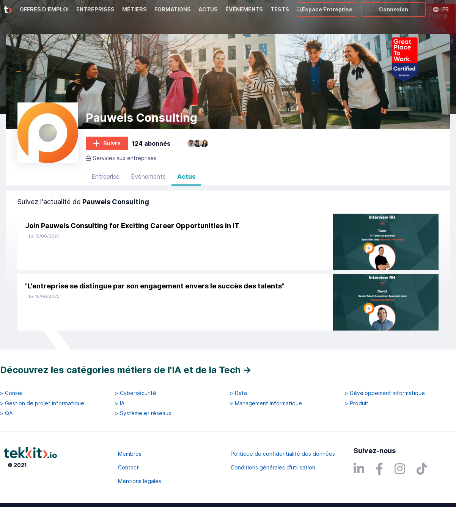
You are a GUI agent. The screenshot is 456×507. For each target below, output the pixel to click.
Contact (128, 467)
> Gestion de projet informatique (42, 403)
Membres (130, 453)
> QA (6, 413)
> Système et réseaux (143, 413)
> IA (119, 403)
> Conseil (12, 393)
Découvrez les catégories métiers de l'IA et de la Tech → (126, 369)
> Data (238, 393)
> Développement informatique (385, 393)
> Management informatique (266, 403)
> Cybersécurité (135, 393)
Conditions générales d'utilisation (273, 467)
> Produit (356, 403)
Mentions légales (139, 481)
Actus (186, 176)
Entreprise (105, 176)
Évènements (148, 176)
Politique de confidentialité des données (283, 453)
